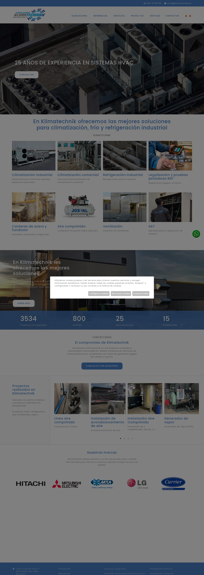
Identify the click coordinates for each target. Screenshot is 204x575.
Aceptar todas (140, 293)
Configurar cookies (99, 293)
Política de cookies (111, 286)
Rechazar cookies (121, 293)
